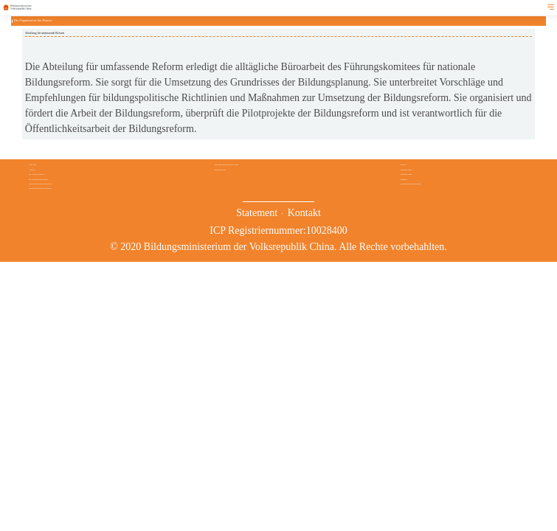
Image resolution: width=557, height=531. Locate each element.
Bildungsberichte (220, 169)
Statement (256, 212)
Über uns (32, 165)
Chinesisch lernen (406, 169)
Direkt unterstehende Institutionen (40, 183)
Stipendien (403, 179)
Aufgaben (32, 169)
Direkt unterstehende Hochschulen (40, 188)
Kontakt (304, 212)
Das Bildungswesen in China (226, 165)
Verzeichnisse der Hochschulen (410, 183)
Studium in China (406, 174)
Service (403, 165)
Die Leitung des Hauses (36, 174)
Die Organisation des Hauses (38, 179)
